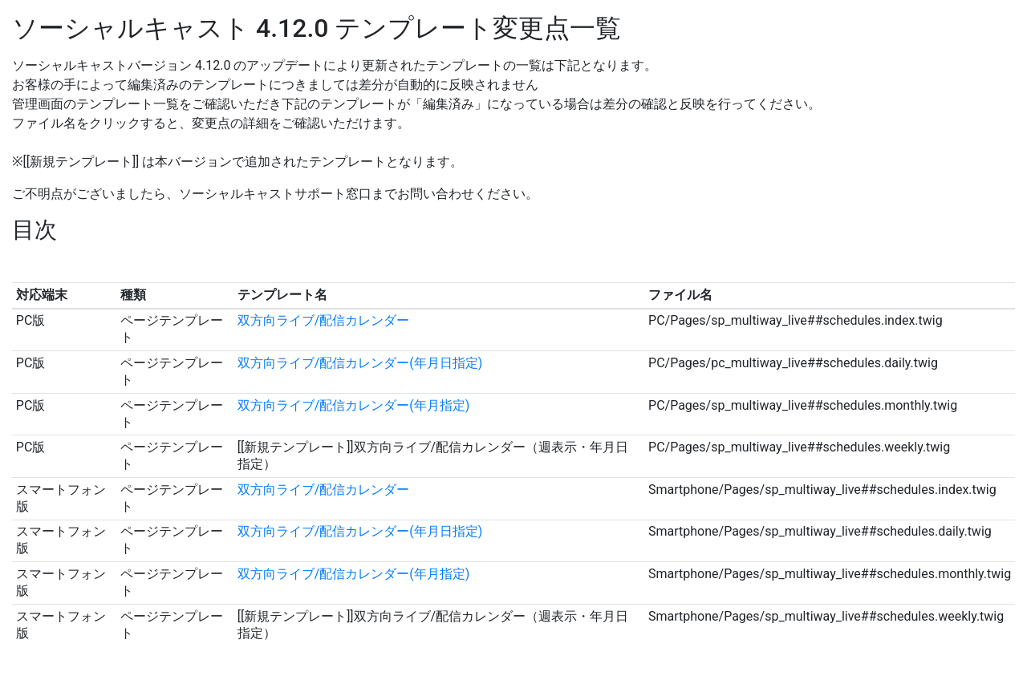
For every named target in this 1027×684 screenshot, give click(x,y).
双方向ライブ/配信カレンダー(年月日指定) (360, 362)
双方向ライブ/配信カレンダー (323, 320)
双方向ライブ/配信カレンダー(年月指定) (353, 405)
